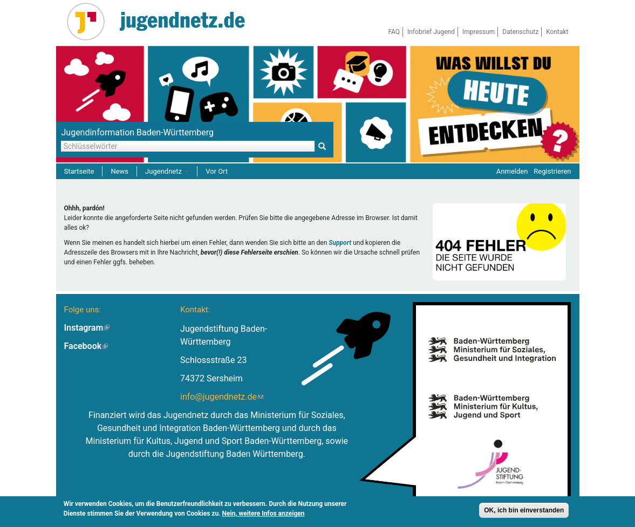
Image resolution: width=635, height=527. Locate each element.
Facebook (86, 346)
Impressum (478, 32)
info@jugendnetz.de (221, 397)
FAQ (394, 32)
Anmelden (512, 171)
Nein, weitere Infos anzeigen (263, 514)
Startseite (79, 171)
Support (340, 243)
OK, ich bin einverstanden (524, 511)
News (119, 171)
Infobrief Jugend (431, 32)
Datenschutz (520, 32)
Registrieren (552, 171)
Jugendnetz (167, 171)
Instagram (87, 328)
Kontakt (557, 32)
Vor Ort (217, 171)
